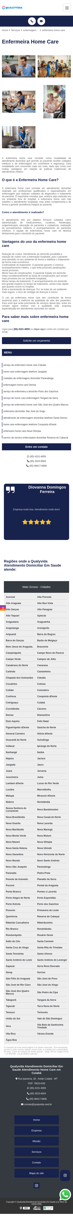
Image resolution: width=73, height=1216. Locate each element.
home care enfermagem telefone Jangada (25, 371)
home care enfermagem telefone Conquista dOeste (29, 424)
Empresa (36, 1130)
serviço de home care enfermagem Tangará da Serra (30, 398)
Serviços (36, 1151)
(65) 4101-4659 (22, 329)
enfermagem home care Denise (19, 385)
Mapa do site (36, 1173)
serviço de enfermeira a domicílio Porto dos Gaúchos (30, 391)
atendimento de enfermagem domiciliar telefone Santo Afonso (35, 418)
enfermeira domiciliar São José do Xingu (24, 411)
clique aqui (39, 329)
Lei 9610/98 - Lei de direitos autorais (21, 1054)
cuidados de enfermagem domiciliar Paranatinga (28, 378)
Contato (36, 1162)
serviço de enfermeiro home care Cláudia (24, 365)
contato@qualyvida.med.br (36, 1104)
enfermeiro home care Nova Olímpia (22, 431)
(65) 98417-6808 (36, 465)
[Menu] (67, 8)
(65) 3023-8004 (36, 461)
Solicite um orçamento (36, 340)
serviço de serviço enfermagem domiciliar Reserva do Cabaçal (35, 437)
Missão (36, 1141)
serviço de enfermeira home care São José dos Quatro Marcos (35, 404)
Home (36, 1119)
